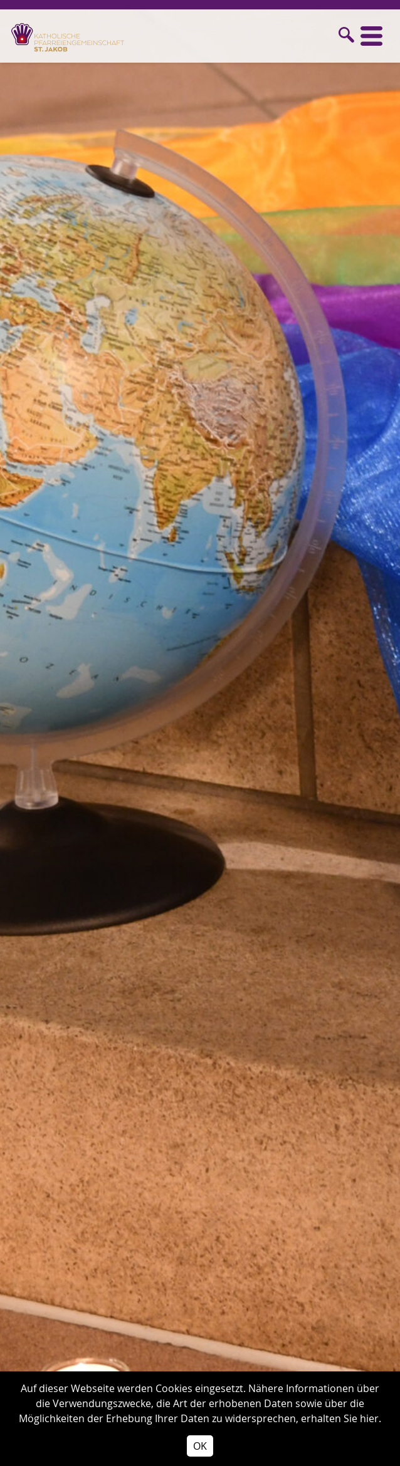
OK (200, 1446)
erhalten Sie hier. (341, 1418)
